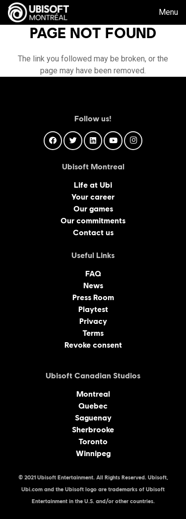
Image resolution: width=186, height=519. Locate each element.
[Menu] (161, 12)
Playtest (93, 309)
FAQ (93, 273)
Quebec (93, 406)
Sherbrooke (93, 429)
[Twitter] (72, 140)
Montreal (93, 394)
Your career (93, 197)
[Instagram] (133, 140)
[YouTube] (113, 140)
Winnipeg (93, 453)
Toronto (93, 441)
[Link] (38, 12)
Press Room (93, 297)
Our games (93, 208)
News (93, 285)
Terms (93, 333)
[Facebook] (53, 140)
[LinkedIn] (93, 140)
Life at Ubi (93, 185)
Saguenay (93, 417)
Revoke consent (93, 345)
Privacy (93, 321)
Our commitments (93, 220)
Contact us (93, 232)
